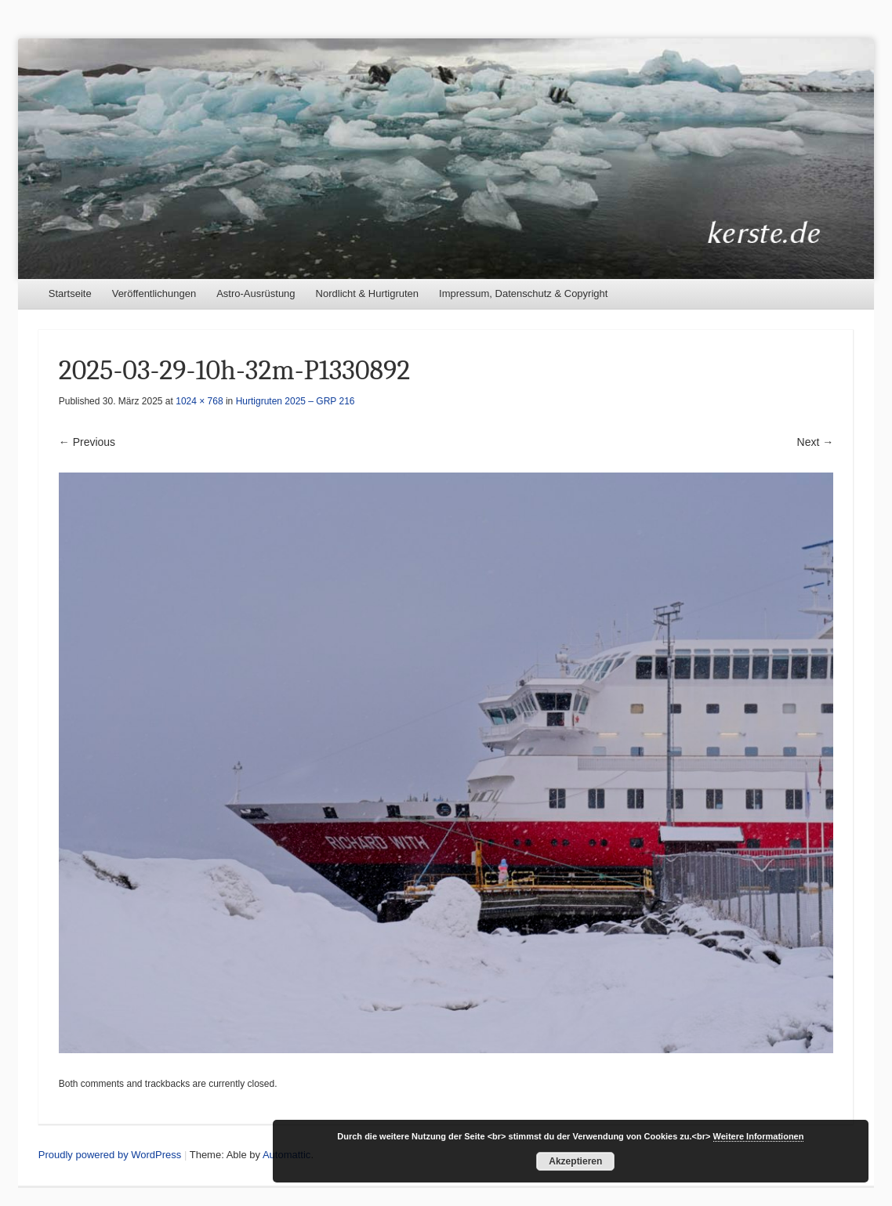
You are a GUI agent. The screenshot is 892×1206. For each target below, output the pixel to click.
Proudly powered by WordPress (110, 1155)
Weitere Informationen (758, 1136)
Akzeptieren (575, 1161)
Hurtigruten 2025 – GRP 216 (295, 401)
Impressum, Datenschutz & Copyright (523, 293)
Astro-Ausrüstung (255, 293)
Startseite (70, 293)
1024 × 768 (199, 401)
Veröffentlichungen (154, 293)
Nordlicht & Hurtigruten (367, 293)
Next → (815, 442)
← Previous (87, 442)
